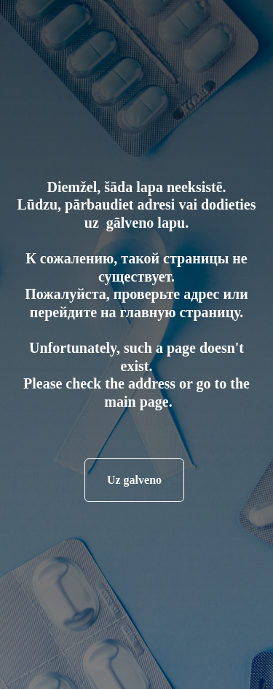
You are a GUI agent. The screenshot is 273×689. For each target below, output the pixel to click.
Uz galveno (134, 480)
